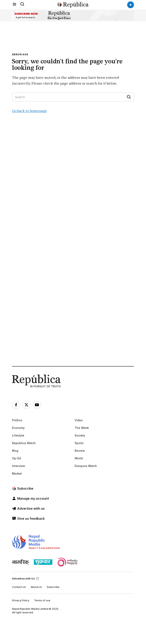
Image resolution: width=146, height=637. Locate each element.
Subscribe (53, 586)
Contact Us (19, 586)
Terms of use (42, 600)
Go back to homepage (29, 110)
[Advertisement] (46, 248)
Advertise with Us (25, 578)
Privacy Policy (20, 600)
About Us (36, 586)
